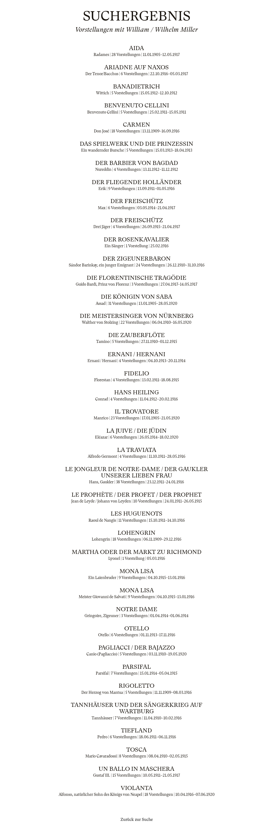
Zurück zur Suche (137, 819)
